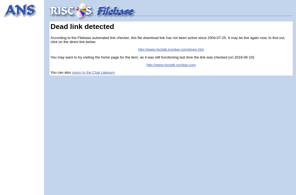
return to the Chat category (93, 72)
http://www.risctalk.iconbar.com (171, 65)
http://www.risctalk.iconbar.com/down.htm (171, 49)
